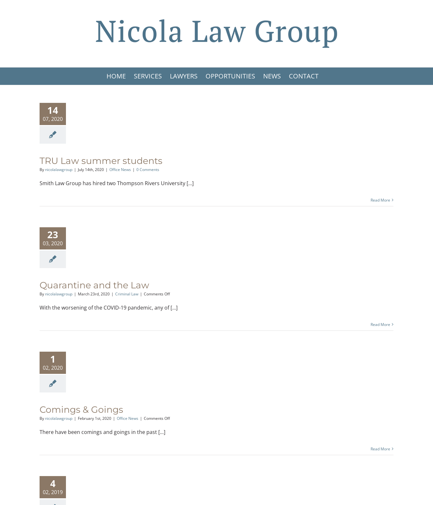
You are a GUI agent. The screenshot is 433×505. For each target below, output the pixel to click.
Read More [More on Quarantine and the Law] (380, 324)
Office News (120, 169)
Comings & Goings (81, 409)
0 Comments (147, 169)
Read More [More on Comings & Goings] (380, 449)
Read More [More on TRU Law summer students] (380, 200)
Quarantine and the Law (94, 285)
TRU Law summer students (101, 160)
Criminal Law (126, 294)
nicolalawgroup (58, 169)
